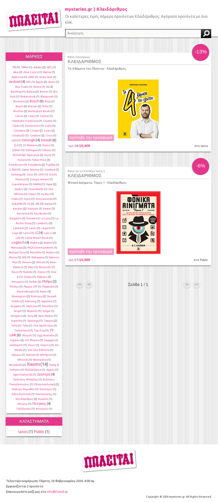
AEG (49, 67)
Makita (34, 242)
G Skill (13, 169)
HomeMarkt (36, 189)
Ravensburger (26, 291)
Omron (41, 272)
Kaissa (48, 203)
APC (28, 81)
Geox (30, 174)
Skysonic (32, 311)
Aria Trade (21, 86)
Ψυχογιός (42, 408)
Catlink (44, 116)
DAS (14, 140)
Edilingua (32, 150)
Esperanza (33, 155)
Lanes (33, 228)
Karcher (18, 208)
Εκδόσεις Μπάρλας (25, 379)
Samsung (30, 301)
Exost (47, 155)
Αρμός (50, 369)
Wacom (30, 354)
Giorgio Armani (39, 179)
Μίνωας (23, 403)
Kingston (15, 218)
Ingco (27, 198)
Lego (15, 233)
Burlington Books (39, 111)
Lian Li (48, 233)
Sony (30, 315)
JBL (37, 203)
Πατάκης (39, 404)
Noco (15, 272)
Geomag (16, 174)
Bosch (34, 101)
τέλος (196, 284)
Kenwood (23, 213)
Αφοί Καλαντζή (22, 374)
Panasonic (18, 281)
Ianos (23, 431)
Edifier (16, 150)
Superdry (16, 320)
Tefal (14, 325)
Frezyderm (34, 164)
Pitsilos (14, 286)
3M (14, 67)
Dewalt (46, 140)
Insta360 (17, 203)
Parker (33, 281)
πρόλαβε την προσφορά (90, 137)
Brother (18, 111)
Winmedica (40, 359)
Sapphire (47, 301)
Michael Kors (17, 252)
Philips (47, 281)
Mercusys (17, 247)
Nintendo (45, 267)
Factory (22, 159)
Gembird (49, 169)
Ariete (37, 86)
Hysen (32, 194)
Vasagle (49, 340)
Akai (16, 72)
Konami (31, 218)
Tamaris (48, 320)
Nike (31, 267)
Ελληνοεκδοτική (44, 384)
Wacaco (16, 354)
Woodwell (15, 364)
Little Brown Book (37, 237)
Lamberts (42, 223)
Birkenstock (28, 96)
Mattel (48, 242)
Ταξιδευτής (23, 408)
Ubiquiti (27, 335)
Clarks (16, 125)
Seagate (15, 306)
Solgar (46, 311)
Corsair (34, 130)
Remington (19, 296)
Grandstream (20, 184)
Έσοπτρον (45, 389)
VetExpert (16, 345)
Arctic (51, 81)
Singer (18, 311)
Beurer (44, 91)
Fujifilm (50, 164)
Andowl (15, 82)
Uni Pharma (32, 340)
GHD (41, 174)
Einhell (17, 155)
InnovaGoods (44, 198)
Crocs (49, 135)
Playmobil (48, 286)
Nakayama (37, 257)
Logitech (18, 242)
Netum (40, 262)
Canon (19, 116)
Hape (49, 184)
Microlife (35, 252)
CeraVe (47, 120)
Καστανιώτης (44, 394)
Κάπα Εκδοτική (21, 394)
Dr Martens (30, 145)
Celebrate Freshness (25, 120)
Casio (31, 116)
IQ (28, 203)
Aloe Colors (30, 72)
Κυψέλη (43, 398)
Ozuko (28, 276)
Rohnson (36, 296)
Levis (26, 233)
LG (36, 233)
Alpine (47, 72)
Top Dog (39, 330)
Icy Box (45, 194)
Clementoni (32, 125)
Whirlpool (46, 354)
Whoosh (23, 359)
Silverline (48, 306)
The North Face (43, 325)
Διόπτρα (43, 374)
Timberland (21, 330)
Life (18, 237)
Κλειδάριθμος (24, 398)
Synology (33, 320)
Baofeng (16, 91)
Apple (39, 81)
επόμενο (187, 284)
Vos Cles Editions (38, 349)
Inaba (15, 198)
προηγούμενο (89, 284)
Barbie (31, 91)
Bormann (19, 101)
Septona (31, 306)
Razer (43, 291)
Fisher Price (39, 159)
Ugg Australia (45, 335)
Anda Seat (45, 77)
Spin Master (46, 315)
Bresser (33, 106)
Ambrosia (17, 77)
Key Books (40, 213)
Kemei (47, 208)
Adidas (37, 67)
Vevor (31, 345)
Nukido (27, 272)
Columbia (19, 130)
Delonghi (29, 140)
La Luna (46, 218)
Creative (35, 135)
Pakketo (42, 276)
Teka (25, 325)
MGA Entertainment (40, 247)
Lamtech (18, 228)
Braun (19, 106)
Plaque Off (31, 286)
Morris (13, 257)
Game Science (30, 169)
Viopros (45, 345)
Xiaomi (33, 364)
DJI (16, 145)
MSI (24, 257)
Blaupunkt (47, 96)
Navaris (26, 262)
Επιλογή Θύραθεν (23, 389)
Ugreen (15, 340)
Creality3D (18, 135)
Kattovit (33, 208)
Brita (45, 106)
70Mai (24, 67)
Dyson (46, 145)
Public (39, 431)
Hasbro (19, 189)
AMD (31, 77)
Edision (47, 150)
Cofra (48, 125)
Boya (48, 101)
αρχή (80, 284)
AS (47, 86)
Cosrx (47, 130)
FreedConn (16, 164)
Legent (46, 228)
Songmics (16, 315)
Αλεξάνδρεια (33, 369)
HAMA (37, 184)
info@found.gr (57, 491)
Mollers (51, 252)
